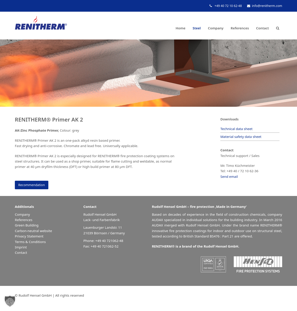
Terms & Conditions (30, 242)
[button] (277, 25)
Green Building (26, 226)
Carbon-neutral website (33, 231)
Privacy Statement (29, 236)
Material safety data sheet (240, 136)
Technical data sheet (236, 128)
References (23, 220)
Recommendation (32, 185)
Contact (21, 253)
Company (22, 215)
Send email (229, 176)
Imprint (21, 247)
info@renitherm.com (267, 6)
